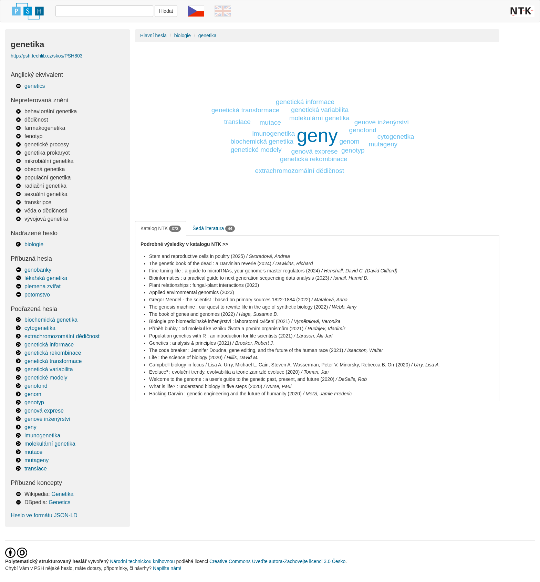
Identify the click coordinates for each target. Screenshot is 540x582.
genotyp (34, 402)
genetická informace (49, 344)
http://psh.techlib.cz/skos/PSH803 (47, 56)
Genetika (62, 494)
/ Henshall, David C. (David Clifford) (359, 270)
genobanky (37, 270)
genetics (34, 86)
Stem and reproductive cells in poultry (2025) (197, 256)
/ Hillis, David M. (241, 357)
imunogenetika (42, 435)
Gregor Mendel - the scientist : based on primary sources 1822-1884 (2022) (229, 299)
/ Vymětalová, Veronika (315, 321)
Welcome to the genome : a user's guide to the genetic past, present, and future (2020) (241, 379)
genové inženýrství (47, 419)
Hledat (166, 11)
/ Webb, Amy (342, 307)
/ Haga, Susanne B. (257, 314)
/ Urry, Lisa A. (425, 364)
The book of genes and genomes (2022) (192, 314)
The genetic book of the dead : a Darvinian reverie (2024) (210, 263)
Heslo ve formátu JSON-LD (44, 515)
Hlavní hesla (153, 35)
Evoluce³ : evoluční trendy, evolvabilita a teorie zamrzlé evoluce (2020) (224, 372)
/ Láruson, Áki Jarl (313, 336)
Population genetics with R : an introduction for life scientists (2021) (220, 336)
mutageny (36, 460)
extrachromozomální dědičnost (62, 336)
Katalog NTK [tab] (161, 229)
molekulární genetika (49, 444)
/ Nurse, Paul (277, 386)
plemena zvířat (42, 286)
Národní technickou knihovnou (142, 561)
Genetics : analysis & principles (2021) (190, 343)
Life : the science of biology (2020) (185, 357)
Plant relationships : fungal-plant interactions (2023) (204, 285)
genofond (36, 386)
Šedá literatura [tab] (214, 229)
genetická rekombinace (52, 353)
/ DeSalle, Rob (351, 379)
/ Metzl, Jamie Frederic (327, 393)
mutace (33, 452)
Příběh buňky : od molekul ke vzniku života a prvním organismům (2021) (226, 328)
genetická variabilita (48, 369)
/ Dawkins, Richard (293, 263)
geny (30, 427)
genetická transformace (53, 361)
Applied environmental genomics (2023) (191, 292)
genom (32, 394)
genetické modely (46, 378)
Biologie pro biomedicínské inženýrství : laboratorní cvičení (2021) (219, 321)
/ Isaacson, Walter (363, 350)
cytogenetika (39, 328)
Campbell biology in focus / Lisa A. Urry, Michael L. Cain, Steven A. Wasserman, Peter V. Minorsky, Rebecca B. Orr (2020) (279, 364)
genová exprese (44, 411)
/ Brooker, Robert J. (253, 343)
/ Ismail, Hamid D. (349, 278)
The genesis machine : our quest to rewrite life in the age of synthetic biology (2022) (238, 307)
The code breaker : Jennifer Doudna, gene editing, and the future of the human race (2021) (246, 350)
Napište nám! (167, 568)
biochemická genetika (50, 320)
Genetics (59, 502)
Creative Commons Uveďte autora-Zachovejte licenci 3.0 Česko (277, 561)
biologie (33, 244)
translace (35, 468)
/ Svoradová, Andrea (268, 256)
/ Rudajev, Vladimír (325, 328)
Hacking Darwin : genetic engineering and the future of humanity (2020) (225, 393)
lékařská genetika (46, 278)
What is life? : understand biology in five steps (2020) (205, 386)
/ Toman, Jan (315, 372)
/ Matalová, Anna (330, 299)
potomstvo (37, 295)
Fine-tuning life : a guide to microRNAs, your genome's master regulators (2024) (234, 270)
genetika (207, 35)
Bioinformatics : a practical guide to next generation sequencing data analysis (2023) (239, 278)
